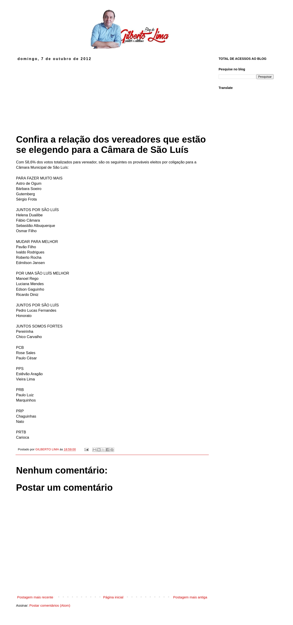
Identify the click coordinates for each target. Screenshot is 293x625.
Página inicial (113, 597)
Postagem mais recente (35, 597)
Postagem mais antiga (190, 597)
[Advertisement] (112, 95)
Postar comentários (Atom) (49, 605)
